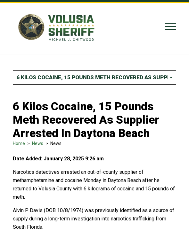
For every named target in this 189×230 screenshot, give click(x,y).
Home (19, 143)
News (37, 143)
